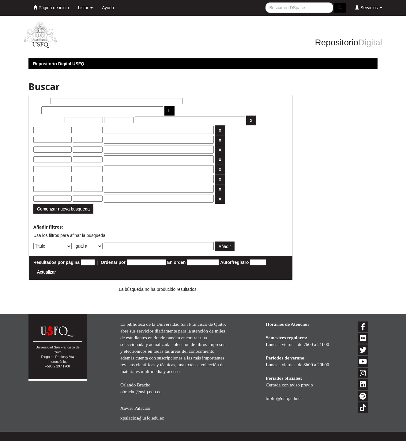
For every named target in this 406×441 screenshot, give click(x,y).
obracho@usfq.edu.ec (140, 391)
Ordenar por (113, 262)
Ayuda (108, 7)
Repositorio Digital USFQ (58, 63)
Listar (85, 7)
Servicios (368, 7)
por (36, 110)
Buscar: (41, 101)
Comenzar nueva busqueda (63, 208)
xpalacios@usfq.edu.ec (142, 417)
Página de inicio (51, 7)
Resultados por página (56, 262)
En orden (176, 262)
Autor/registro (234, 262)
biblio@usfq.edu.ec (284, 398)
